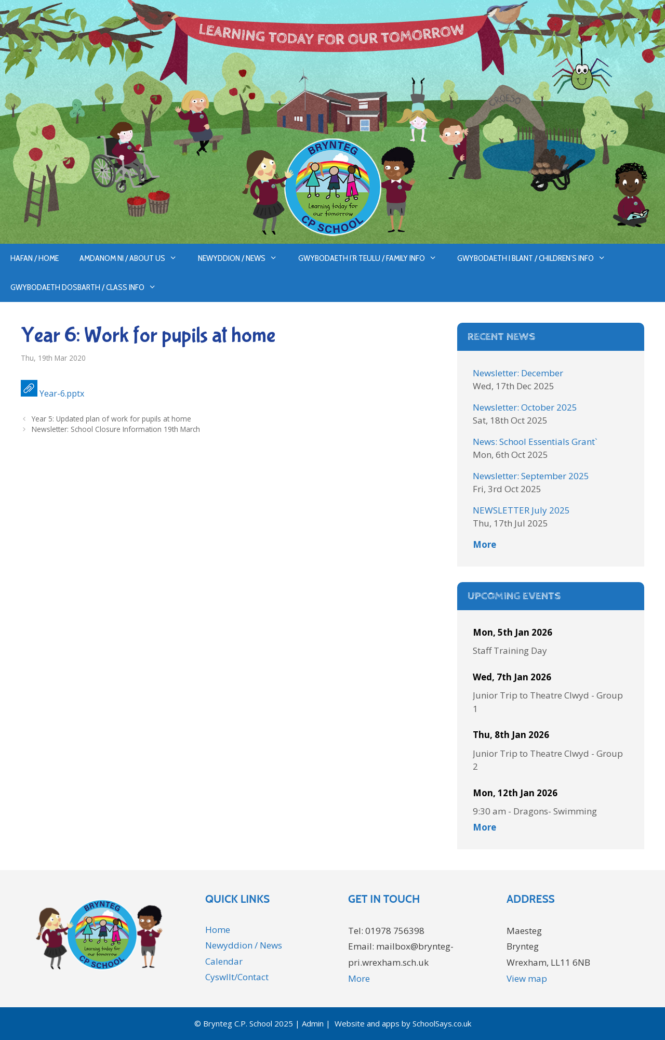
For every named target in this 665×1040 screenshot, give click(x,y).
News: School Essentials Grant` (535, 441)
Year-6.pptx (61, 393)
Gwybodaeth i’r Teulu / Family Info (372, 258)
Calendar (224, 961)
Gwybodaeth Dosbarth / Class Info (88, 287)
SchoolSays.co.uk (442, 1023)
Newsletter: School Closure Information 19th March (116, 429)
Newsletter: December (518, 373)
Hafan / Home (34, 258)
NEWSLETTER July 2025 (521, 510)
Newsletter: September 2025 (531, 476)
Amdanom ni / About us (133, 258)
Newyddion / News (243, 258)
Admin (313, 1023)
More (484, 544)
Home (217, 930)
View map (527, 978)
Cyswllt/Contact (237, 977)
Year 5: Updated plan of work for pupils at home (111, 419)
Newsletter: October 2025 (525, 407)
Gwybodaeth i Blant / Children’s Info (536, 258)
